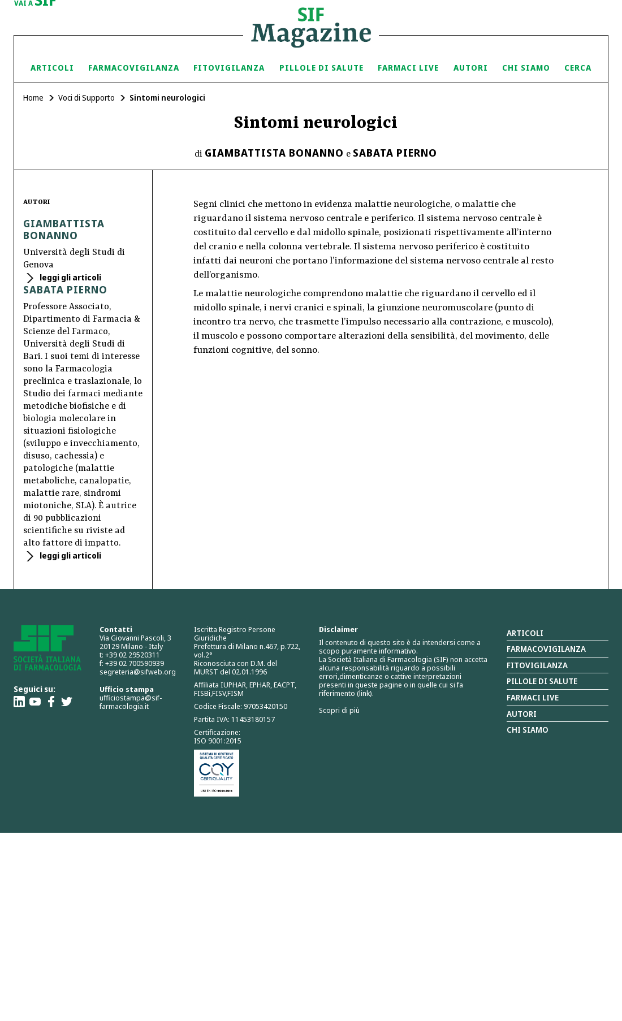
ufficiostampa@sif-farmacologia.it (131, 702)
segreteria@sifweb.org (138, 672)
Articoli (52, 67)
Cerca (577, 67)
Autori (470, 67)
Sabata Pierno (395, 152)
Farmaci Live (408, 67)
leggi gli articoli (69, 277)
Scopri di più (339, 710)
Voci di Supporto (86, 97)
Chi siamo (526, 67)
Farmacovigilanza (133, 67)
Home (33, 97)
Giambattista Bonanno (274, 152)
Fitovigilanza (229, 67)
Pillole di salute (542, 681)
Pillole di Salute (321, 67)
